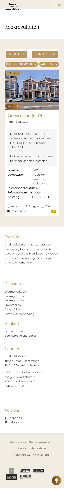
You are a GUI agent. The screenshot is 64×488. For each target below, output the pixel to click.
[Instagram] (14, 422)
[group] (32, 90)
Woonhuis (49, 64)
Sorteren (45, 54)
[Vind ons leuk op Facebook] (14, 418)
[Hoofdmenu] (59, 4)
